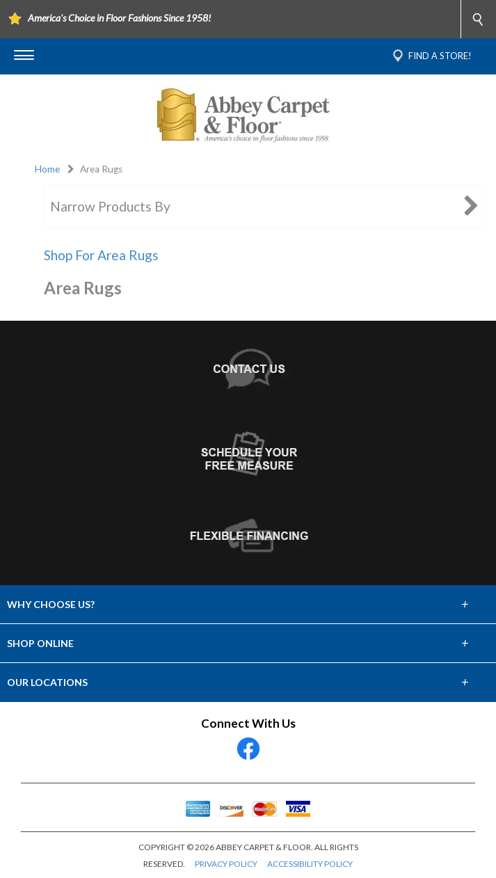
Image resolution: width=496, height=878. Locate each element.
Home (47, 169)
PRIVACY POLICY (226, 864)
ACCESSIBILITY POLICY (310, 864)
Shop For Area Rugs (101, 255)
